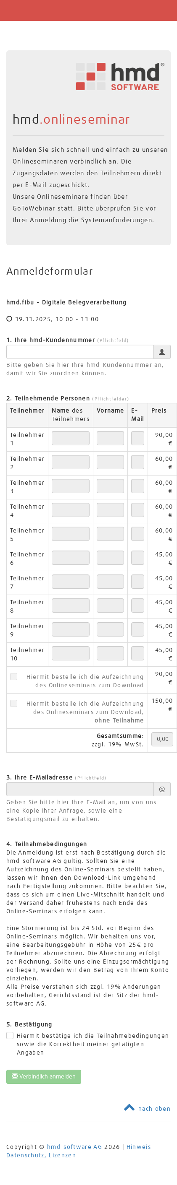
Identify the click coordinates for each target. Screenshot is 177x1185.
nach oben (147, 1109)
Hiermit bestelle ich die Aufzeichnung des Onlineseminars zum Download (85, 681)
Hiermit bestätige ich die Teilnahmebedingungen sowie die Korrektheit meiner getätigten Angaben (93, 1044)
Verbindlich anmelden (44, 1076)
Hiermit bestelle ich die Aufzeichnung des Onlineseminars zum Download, (85, 712)
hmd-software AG (74, 1147)
